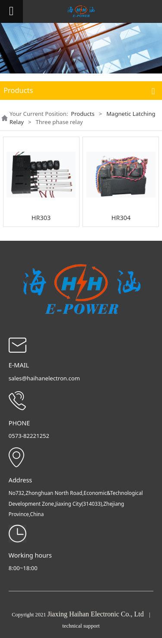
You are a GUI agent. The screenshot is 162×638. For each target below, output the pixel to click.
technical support (80, 626)
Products (82, 114)
